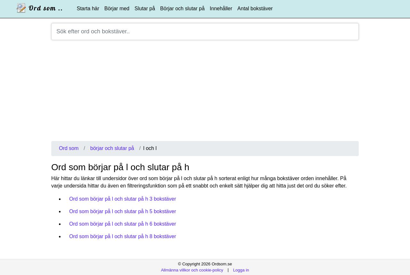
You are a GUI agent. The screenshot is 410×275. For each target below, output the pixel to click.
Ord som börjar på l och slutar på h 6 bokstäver (122, 224)
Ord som (68, 148)
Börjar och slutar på (182, 8)
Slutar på (145, 8)
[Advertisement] (205, 93)
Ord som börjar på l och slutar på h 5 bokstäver (122, 211)
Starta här (88, 8)
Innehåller (221, 8)
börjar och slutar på (112, 148)
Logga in (241, 269)
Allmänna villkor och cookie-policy (192, 269)
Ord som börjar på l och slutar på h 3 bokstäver (122, 199)
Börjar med (116, 8)
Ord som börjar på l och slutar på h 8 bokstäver (122, 236)
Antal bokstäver (255, 8)
